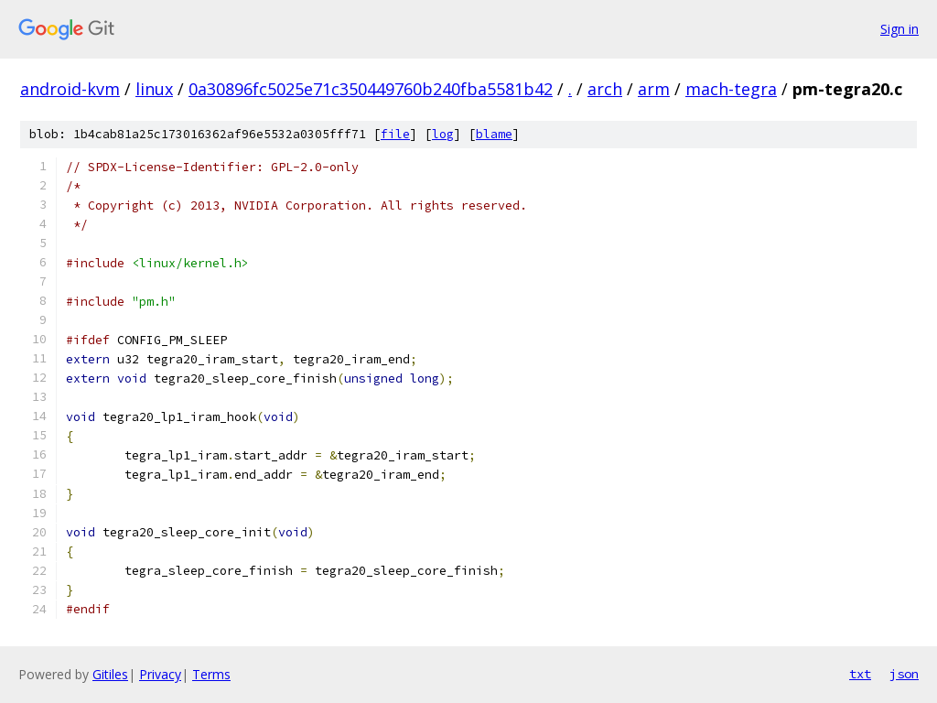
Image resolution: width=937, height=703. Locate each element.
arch (604, 89)
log (443, 134)
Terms (211, 674)
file (395, 134)
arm (654, 89)
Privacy (160, 674)
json (904, 673)
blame (494, 134)
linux (154, 89)
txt (860, 673)
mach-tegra (731, 89)
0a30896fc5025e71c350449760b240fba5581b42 (370, 89)
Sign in (899, 29)
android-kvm (70, 89)
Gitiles (110, 674)
